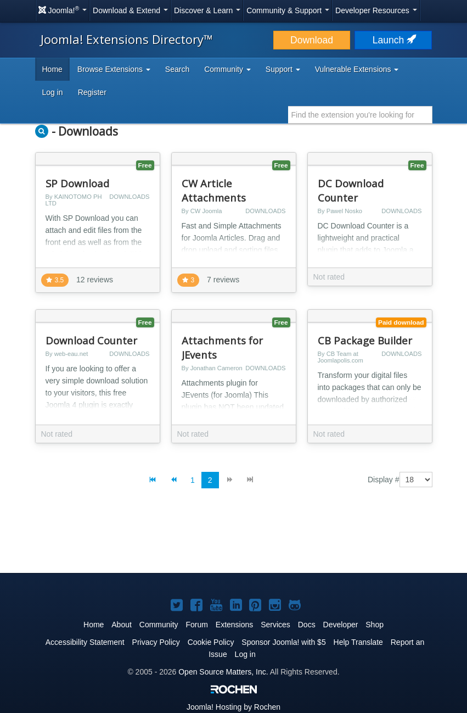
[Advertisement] (233, 539)
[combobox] (360, 115)
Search (177, 69)
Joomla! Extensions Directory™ (127, 39)
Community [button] (227, 69)
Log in (52, 92)
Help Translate (358, 642)
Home (52, 69)
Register (92, 92)
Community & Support (287, 10)
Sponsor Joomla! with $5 (283, 642)
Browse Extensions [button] (113, 69)
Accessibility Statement (85, 642)
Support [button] (283, 69)
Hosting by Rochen (233, 707)
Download (311, 40)
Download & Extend (130, 10)
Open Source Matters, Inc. (223, 671)
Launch (393, 40)
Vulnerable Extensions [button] (357, 69)
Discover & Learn (207, 10)
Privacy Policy (156, 642)
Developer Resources (376, 10)
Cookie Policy (211, 642)
